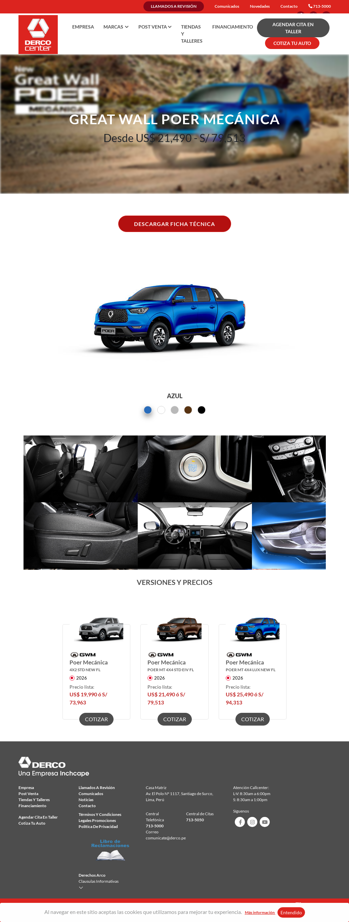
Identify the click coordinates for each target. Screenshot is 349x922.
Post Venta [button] (155, 27)
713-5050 (195, 819)
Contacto (289, 6)
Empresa (83, 27)
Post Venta (28, 793)
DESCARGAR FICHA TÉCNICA (174, 224)
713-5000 (322, 6)
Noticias (86, 799)
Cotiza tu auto (31, 823)
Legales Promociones (97, 820)
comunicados (91, 793)
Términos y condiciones (100, 814)
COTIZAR (96, 719)
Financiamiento (232, 27)
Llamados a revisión (174, 6)
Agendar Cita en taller (38, 817)
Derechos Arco (92, 875)
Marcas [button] (116, 27)
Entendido (291, 912)
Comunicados (227, 6)
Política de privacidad (98, 826)
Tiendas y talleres (192, 34)
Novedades (260, 6)
